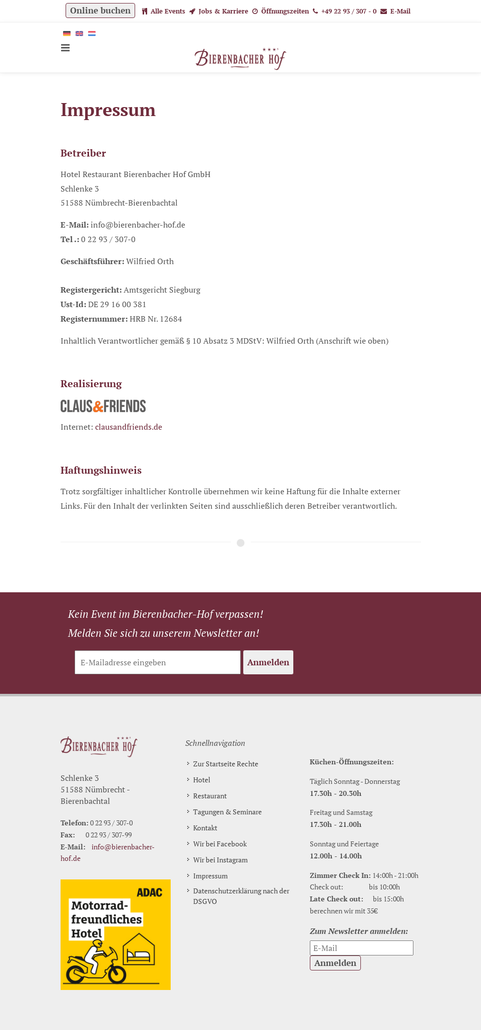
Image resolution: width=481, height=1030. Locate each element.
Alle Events (163, 11)
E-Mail (395, 11)
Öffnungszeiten (280, 11)
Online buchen (100, 10)
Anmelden (268, 662)
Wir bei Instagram (220, 859)
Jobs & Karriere (218, 11)
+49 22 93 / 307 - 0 (344, 11)
